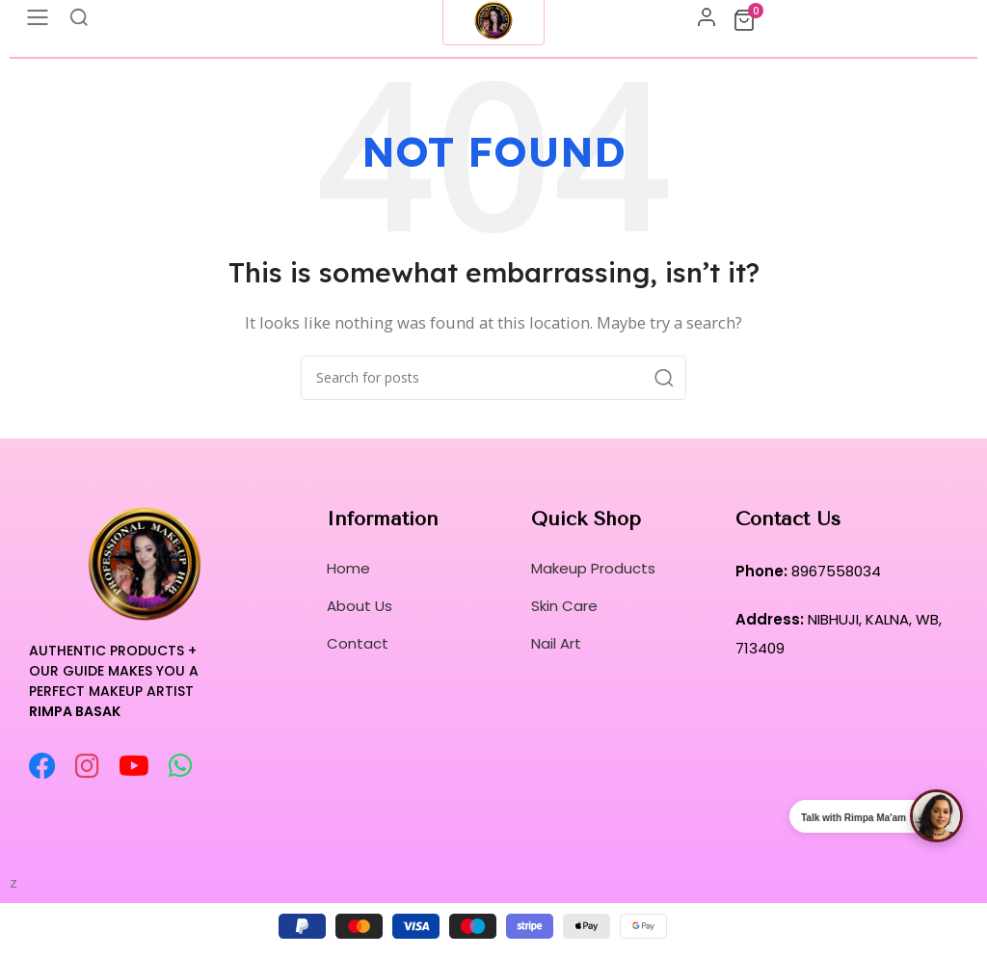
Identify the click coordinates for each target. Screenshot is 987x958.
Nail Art (556, 643)
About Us (359, 606)
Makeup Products (593, 568)
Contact (357, 643)
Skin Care (564, 606)
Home (348, 568)
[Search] (493, 378)
